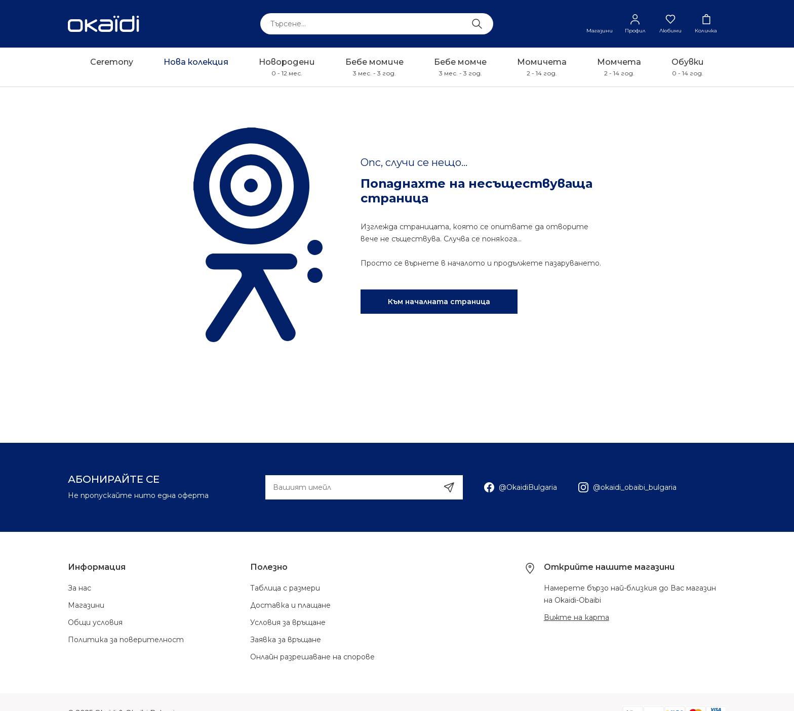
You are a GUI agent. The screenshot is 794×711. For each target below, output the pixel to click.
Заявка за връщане (285, 639)
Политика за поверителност (126, 639)
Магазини (86, 605)
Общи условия (95, 622)
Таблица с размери (285, 588)
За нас (79, 588)
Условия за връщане (288, 622)
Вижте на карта (576, 617)
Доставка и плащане (290, 605)
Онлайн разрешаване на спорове (312, 656)
